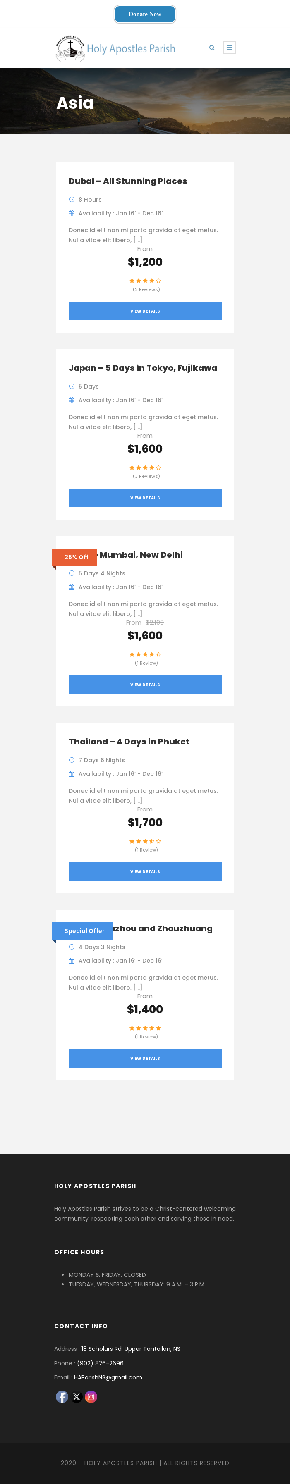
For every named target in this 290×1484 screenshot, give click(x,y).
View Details (145, 311)
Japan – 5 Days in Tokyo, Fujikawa (143, 368)
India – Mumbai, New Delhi (126, 555)
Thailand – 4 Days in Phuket (129, 741)
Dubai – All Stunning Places (128, 181)
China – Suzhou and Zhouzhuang (141, 928)
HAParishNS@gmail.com (108, 1377)
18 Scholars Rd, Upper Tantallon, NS (130, 1349)
